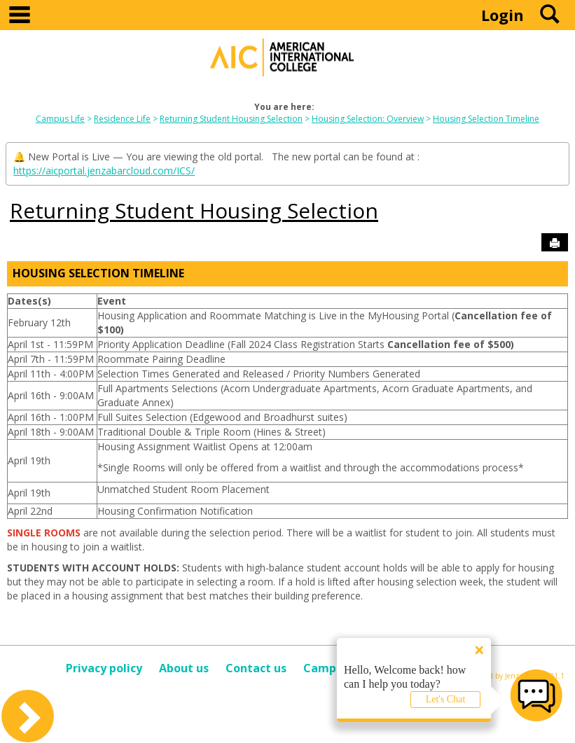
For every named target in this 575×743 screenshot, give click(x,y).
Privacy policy (104, 668)
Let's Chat (446, 699)
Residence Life (122, 119)
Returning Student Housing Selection (231, 119)
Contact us (256, 668)
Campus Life (60, 119)
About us (184, 668)
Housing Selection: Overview (368, 119)
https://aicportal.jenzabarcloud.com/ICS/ (104, 170)
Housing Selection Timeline (486, 119)
